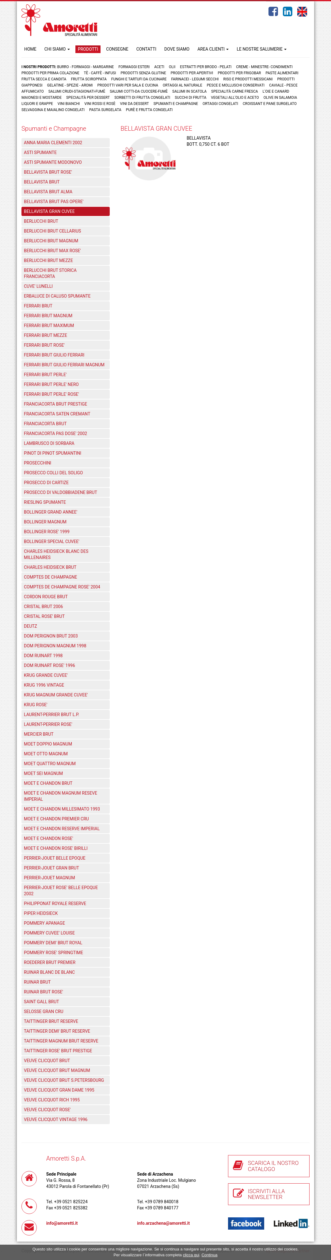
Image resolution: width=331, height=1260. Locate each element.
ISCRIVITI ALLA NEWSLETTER (266, 1194)
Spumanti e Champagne (176, 104)
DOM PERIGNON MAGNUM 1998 (55, 645)
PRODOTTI (88, 49)
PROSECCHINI (37, 462)
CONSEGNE (117, 49)
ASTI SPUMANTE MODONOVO (53, 162)
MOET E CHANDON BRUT (48, 783)
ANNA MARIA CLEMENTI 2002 (53, 142)
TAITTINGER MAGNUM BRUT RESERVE (61, 1040)
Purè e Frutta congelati (149, 110)
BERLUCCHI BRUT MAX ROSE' (52, 250)
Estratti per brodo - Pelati (205, 67)
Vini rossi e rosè (99, 104)
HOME (30, 49)
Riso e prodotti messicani (248, 79)
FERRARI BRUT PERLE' (45, 374)
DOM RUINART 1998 (43, 655)
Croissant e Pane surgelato (270, 104)
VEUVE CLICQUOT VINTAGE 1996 (55, 1119)
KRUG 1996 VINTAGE (44, 685)
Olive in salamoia (280, 97)
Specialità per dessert (88, 97)
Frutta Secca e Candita (43, 79)
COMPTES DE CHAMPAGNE (50, 577)
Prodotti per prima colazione (50, 73)
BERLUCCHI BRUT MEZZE (48, 260)
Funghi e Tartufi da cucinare (139, 79)
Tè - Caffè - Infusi (100, 73)
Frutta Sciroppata (88, 79)
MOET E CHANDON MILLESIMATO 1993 (62, 809)
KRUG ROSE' (35, 704)
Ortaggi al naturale (182, 85)
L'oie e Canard (276, 91)
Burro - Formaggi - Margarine (85, 67)
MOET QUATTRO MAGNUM (50, 763)
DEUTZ (30, 626)
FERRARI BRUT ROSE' (44, 345)
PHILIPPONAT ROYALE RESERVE (55, 903)
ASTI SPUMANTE (40, 152)
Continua (209, 1255)
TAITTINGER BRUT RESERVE (51, 1021)
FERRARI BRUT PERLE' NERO (51, 384)
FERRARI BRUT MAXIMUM (49, 325)
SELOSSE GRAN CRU (43, 1011)
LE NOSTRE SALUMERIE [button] (262, 49)
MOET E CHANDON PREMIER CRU (56, 818)
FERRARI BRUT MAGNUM (48, 315)
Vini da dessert (134, 104)
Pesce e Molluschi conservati (235, 85)
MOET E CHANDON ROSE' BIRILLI (56, 848)
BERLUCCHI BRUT (41, 221)
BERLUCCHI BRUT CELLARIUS (52, 231)
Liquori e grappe (37, 104)
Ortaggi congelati (220, 104)
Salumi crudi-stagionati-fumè (76, 91)
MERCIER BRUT (39, 734)
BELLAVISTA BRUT (42, 181)
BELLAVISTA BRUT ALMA (48, 191)
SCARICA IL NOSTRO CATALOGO (273, 1166)
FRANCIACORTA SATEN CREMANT (57, 413)
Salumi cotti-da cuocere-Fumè (139, 91)
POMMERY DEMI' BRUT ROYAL (53, 942)
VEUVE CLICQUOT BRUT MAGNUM (57, 1070)
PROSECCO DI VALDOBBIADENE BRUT (60, 492)
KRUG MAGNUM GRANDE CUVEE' (56, 694)
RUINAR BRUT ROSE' (43, 991)
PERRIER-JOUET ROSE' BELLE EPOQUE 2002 (61, 890)
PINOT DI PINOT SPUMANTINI (52, 453)
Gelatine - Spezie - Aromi (70, 85)
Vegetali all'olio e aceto (235, 97)
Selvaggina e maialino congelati (53, 110)
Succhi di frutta (190, 97)
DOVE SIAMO (176, 49)
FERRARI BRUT (38, 305)
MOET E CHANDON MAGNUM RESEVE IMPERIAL (60, 796)
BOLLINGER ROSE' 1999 (47, 531)
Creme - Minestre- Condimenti (264, 67)
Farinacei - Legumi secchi (195, 79)
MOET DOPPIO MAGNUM (48, 744)
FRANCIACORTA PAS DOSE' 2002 (55, 433)
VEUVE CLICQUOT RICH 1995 (52, 1099)
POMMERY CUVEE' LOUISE (49, 933)
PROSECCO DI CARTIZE (46, 482)
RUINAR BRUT (37, 982)
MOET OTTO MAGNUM (46, 753)
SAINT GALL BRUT (41, 1001)
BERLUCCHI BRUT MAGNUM (51, 240)
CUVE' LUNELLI (38, 286)
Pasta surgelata (105, 110)
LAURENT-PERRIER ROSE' (48, 724)
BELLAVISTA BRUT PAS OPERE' (53, 201)
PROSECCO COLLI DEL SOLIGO (53, 472)
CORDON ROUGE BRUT (46, 596)
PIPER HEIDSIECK (41, 913)
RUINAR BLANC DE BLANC (49, 972)
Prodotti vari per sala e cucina (127, 85)
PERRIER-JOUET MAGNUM (49, 877)
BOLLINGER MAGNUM (45, 521)
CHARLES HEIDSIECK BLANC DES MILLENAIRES (56, 554)
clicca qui (191, 1255)
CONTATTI (146, 49)
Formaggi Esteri (134, 67)
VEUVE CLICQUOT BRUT (47, 1060)
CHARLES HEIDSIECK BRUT (50, 567)
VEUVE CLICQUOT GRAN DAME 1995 (59, 1090)
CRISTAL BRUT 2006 (43, 606)
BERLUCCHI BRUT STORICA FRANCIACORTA (50, 273)
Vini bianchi (69, 104)
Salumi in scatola (189, 91)
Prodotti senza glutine (143, 73)
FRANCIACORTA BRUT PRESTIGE (55, 404)
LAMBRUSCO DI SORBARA (49, 443)
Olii (172, 67)
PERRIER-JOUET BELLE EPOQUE (55, 858)
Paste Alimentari (281, 73)
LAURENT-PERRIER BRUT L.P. (51, 714)
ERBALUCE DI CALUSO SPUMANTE (57, 296)
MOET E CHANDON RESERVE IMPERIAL (62, 828)
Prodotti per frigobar (239, 73)
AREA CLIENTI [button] (213, 49)
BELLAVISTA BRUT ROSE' (48, 172)
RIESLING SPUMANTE (45, 502)
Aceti (159, 67)
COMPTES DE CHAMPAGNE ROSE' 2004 (62, 586)
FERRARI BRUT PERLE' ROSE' (51, 394)
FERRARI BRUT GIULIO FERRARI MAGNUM (64, 364)
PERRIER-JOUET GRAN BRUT (51, 867)
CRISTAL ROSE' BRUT (44, 616)
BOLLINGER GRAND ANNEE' (50, 512)
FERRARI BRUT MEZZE (45, 335)
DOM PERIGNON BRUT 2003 (51, 636)
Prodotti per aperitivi (192, 73)
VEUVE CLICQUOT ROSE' (47, 1109)
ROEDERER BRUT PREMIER (49, 962)
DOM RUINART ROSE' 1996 (49, 665)
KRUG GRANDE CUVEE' (46, 675)
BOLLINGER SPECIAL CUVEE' (51, 541)
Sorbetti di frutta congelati (142, 97)
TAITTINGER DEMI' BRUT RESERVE (57, 1031)
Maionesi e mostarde (41, 97)
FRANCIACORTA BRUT (45, 423)
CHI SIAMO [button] (57, 49)
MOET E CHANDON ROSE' (48, 838)
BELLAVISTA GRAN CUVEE (49, 211)
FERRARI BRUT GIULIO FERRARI (54, 355)
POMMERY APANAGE (44, 923)
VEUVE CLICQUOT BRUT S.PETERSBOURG (64, 1080)
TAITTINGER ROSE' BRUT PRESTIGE (58, 1050)
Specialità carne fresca (234, 91)
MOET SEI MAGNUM (43, 773)
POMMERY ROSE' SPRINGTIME (53, 952)
